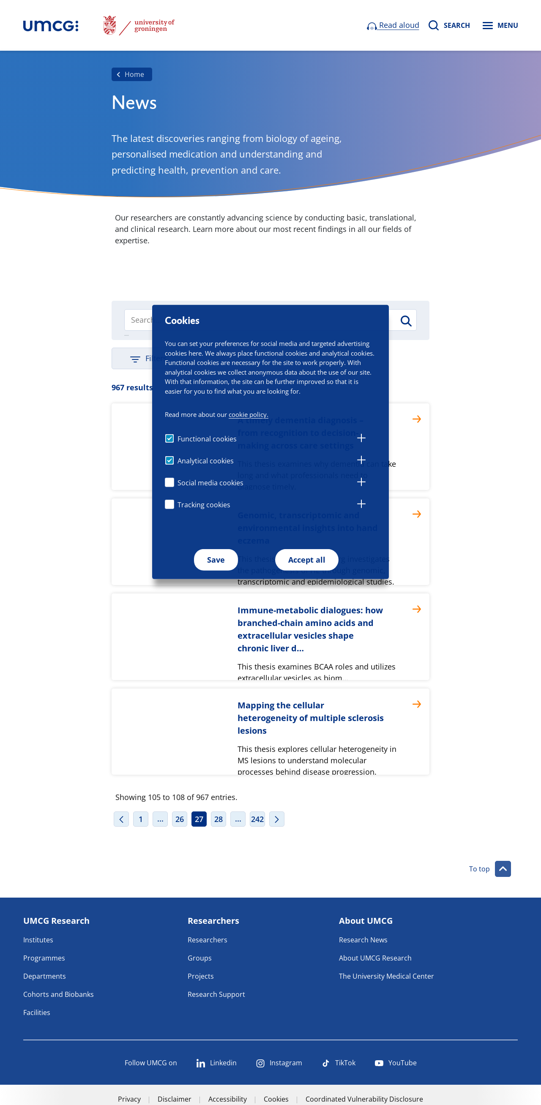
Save (216, 560)
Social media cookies (210, 482)
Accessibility (227, 1099)
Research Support (216, 994)
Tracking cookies (204, 504)
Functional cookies (207, 439)
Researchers (207, 939)
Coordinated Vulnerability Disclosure (364, 1099)
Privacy (129, 1099)
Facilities (36, 1012)
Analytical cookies (206, 460)
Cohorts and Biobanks (58, 994)
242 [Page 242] (257, 819)
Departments (44, 976)
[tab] (361, 439)
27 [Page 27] (199, 819)
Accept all (306, 560)
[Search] (405, 321)
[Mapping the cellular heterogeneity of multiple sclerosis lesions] (270, 732)
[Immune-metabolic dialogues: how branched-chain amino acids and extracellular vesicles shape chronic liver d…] (270, 636)
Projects (201, 976)
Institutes (38, 939)
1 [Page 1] (141, 819)
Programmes (44, 958)
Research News (363, 939)
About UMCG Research (375, 958)
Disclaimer (174, 1099)
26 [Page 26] (179, 819)
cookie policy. (248, 414)
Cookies (276, 1099)
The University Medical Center (386, 976)
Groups (200, 958)
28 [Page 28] (218, 819)
